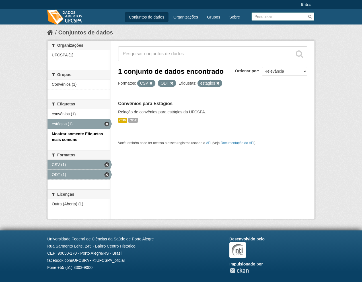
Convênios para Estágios (145, 103)
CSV (122, 120)
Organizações (185, 17)
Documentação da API (237, 143)
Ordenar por (246, 71)
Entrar (306, 4)
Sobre (234, 17)
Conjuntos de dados (146, 17)
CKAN (239, 270)
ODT (133, 120)
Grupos (213, 17)
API (208, 143)
